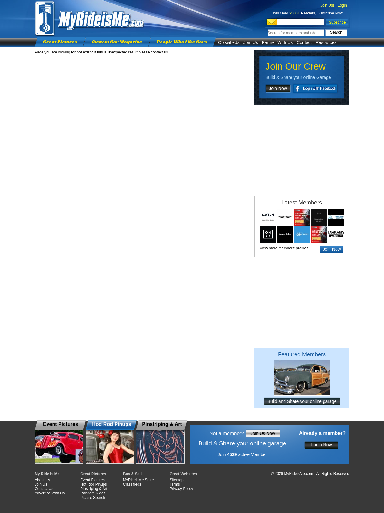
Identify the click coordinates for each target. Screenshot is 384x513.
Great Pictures (60, 41)
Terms (175, 484)
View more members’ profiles (284, 248)
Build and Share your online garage (302, 401)
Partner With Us (277, 42)
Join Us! (327, 5)
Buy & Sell (132, 474)
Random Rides (92, 493)
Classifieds (229, 42)
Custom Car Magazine (117, 41)
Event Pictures (92, 480)
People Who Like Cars (182, 41)
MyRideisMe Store (138, 480)
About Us (42, 480)
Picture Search (92, 497)
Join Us (250, 42)
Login (342, 5)
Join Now (278, 88)
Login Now (321, 444)
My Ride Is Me (47, 474)
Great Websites (183, 474)
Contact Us (44, 489)
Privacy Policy (181, 489)
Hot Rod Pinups (93, 484)
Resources (325, 42)
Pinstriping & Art (93, 489)
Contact (304, 42)
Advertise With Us (50, 493)
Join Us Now (262, 433)
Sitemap (177, 480)
